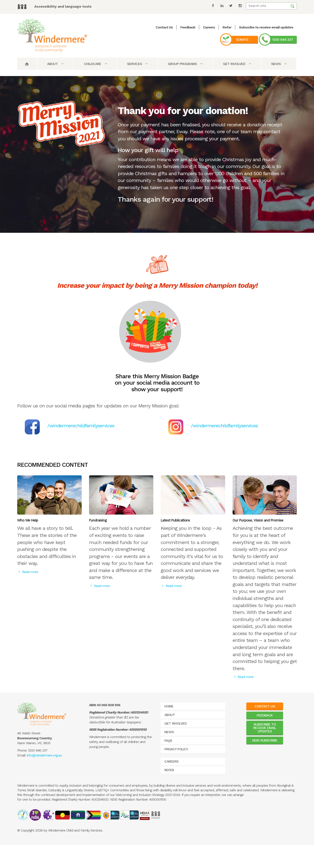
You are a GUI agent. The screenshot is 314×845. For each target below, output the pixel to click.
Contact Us (164, 27)
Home (168, 706)
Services (137, 64)
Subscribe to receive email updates (266, 27)
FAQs (168, 740)
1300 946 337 (282, 39)
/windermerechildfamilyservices (80, 426)
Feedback (187, 27)
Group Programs (185, 64)
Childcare (95, 64)
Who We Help (27, 520)
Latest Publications (175, 520)
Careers (209, 27)
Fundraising (98, 520)
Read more (28, 572)
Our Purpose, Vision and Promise (258, 520)
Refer (226, 27)
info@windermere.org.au (44, 755)
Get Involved (237, 64)
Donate (242, 39)
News (278, 64)
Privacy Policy (176, 749)
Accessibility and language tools (63, 6)
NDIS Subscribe (264, 740)
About (55, 64)
